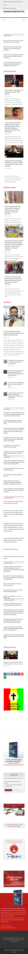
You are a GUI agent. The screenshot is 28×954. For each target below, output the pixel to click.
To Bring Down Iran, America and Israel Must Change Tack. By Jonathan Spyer (16, 362)
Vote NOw (8, 790)
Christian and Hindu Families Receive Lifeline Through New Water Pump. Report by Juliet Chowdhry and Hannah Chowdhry (13, 280)
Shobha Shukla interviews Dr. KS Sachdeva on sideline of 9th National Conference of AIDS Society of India (13, 482)
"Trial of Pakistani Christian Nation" (16, 912)
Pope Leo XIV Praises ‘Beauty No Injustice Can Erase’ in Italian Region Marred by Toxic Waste (14, 56)
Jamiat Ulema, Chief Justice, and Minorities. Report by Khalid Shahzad (14, 92)
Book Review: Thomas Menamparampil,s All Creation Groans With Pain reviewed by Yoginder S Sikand (14, 577)
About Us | (21, 939)
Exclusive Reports (20, 938)
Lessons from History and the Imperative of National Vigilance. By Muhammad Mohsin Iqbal (14, 333)
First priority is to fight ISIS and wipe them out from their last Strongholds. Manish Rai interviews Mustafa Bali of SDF (14, 462)
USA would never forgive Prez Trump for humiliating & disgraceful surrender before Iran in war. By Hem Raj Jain (13, 621)
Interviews (5, 938)
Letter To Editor (7, 939)
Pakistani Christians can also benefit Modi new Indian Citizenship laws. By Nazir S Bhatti (14, 453)
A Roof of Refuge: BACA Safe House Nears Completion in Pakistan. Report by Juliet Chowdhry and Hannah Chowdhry (13, 210)
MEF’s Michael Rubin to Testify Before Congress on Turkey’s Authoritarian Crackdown (13, 48)
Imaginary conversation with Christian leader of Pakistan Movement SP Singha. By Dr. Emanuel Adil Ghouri (13, 628)
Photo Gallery (15, 939)
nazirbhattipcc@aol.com (6, 925)
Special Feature (12, 938)
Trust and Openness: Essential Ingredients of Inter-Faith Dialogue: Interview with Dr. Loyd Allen (14, 490)
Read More (13, 181)
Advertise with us (14, 941)
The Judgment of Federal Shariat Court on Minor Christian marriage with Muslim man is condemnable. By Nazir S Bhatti (14, 414)
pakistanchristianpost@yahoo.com (8, 927)
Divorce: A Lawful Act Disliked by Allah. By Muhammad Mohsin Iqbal (16, 384)
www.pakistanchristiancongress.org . (9, 918)
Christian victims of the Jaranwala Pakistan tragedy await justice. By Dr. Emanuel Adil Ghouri (14, 636)
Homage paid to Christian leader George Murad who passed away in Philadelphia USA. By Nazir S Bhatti (13, 439)
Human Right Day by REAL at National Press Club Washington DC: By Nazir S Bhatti (13, 422)
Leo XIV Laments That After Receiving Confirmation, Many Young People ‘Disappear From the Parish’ (13, 64)
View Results (17, 790)
